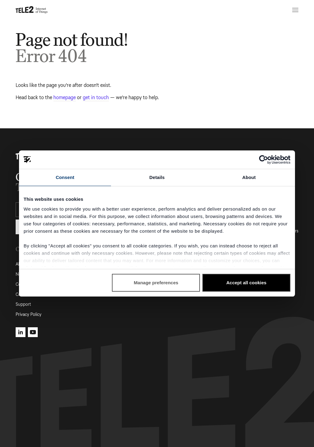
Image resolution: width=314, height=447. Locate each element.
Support (23, 304)
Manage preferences (156, 282)
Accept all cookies (246, 282)
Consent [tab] (65, 177)
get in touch (96, 97)
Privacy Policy (28, 314)
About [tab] (249, 177)
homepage (64, 97)
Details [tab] (157, 177)
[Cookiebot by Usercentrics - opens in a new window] (263, 159)
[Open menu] (294, 10)
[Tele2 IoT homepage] (32, 10)
